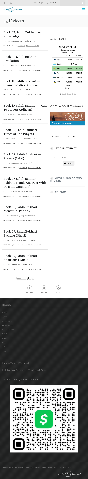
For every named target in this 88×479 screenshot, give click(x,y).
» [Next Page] (32, 278)
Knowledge (7, 325)
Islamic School (9, 329)
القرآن (4, 338)
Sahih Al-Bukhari (32, 46)
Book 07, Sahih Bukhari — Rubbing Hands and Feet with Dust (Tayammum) (24, 183)
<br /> (67, 70)
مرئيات (4, 351)
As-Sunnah (21, 46)
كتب (3, 346)
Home (4, 313)
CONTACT (36, 3)
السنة (4, 342)
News (4, 334)
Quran (5, 317)
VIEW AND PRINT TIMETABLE (62, 123)
